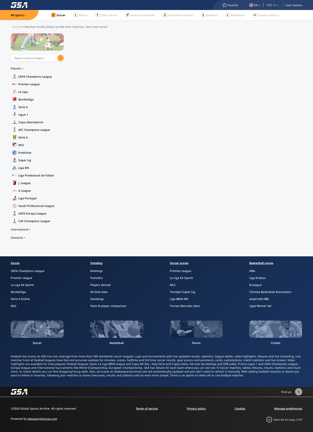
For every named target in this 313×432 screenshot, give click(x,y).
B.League (255, 285)
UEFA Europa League (32, 213)
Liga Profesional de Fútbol (36, 175)
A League (24, 190)
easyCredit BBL (259, 299)
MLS (21, 145)
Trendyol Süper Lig (182, 292)
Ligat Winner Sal (260, 306)
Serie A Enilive (20, 299)
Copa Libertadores (30, 122)
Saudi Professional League (36, 206)
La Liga (23, 92)
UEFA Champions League (35, 76)
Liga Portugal (27, 198)
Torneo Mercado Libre (185, 306)
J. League (24, 183)
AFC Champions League (34, 130)
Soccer (16, 27)
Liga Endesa (257, 278)
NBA (252, 271)
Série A (23, 137)
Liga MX (23, 168)
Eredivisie (24, 152)
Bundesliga (26, 99)
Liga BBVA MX (179, 299)
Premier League (29, 84)
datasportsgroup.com (42, 419)
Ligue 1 (23, 114)
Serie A (23, 107)
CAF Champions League (34, 221)
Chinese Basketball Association (270, 292)
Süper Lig (24, 160)
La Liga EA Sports (22, 285)
